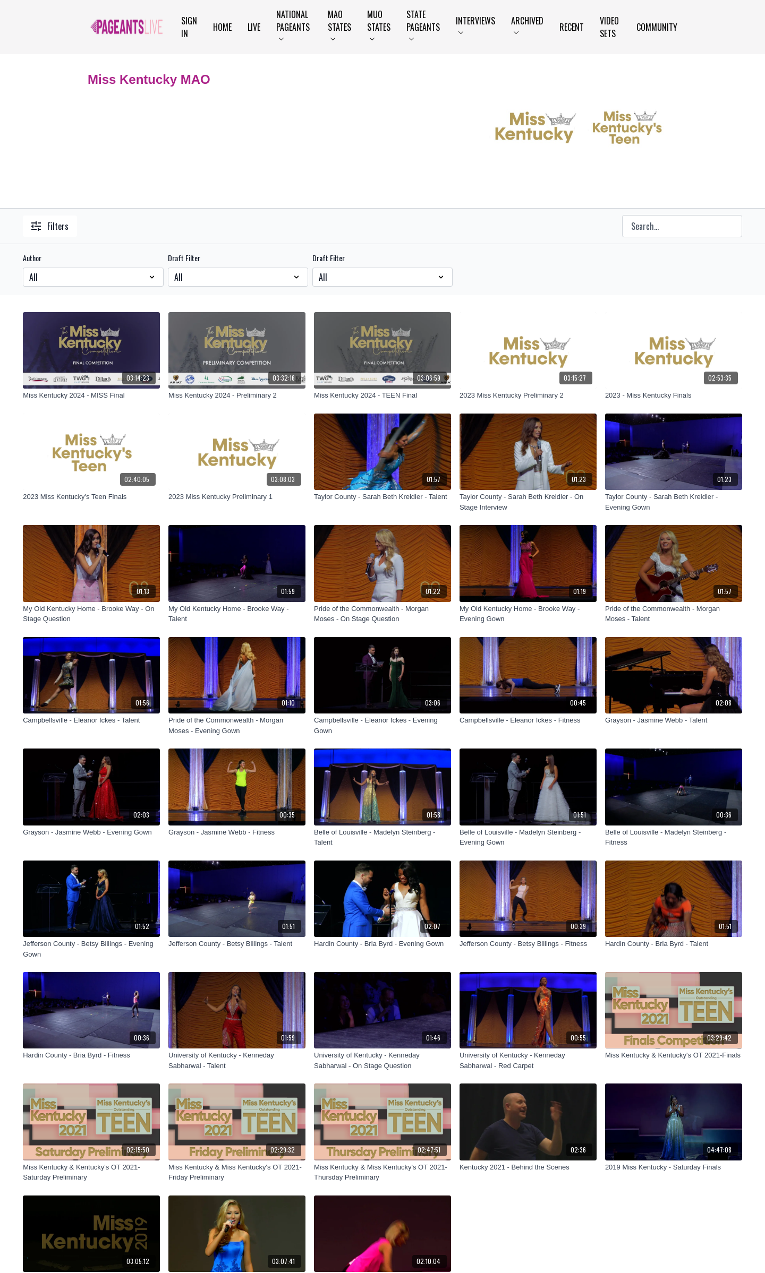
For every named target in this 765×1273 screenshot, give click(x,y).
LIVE (254, 27)
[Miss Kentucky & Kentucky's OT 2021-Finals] (673, 1055)
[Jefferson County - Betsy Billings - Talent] (236, 944)
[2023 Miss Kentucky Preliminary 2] (528, 395)
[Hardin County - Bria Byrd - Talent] (673, 944)
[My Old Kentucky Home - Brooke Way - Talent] (236, 614)
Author (32, 258)
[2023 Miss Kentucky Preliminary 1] (236, 497)
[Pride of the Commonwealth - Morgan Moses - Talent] (673, 614)
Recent (571, 27)
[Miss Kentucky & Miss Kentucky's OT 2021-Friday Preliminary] (236, 1172)
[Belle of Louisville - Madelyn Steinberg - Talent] (382, 837)
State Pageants (423, 24)
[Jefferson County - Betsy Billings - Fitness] (528, 944)
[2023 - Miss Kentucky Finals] (673, 395)
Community (656, 27)
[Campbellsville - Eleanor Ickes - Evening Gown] (382, 725)
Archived (527, 24)
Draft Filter (184, 258)
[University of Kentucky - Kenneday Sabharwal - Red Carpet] (528, 1060)
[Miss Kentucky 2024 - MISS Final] (91, 395)
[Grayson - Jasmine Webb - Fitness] (236, 832)
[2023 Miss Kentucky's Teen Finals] (91, 497)
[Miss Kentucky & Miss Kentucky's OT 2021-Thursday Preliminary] (382, 1172)
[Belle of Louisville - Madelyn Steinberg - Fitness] (673, 837)
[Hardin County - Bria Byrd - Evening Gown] (382, 944)
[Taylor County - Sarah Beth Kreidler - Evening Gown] (673, 502)
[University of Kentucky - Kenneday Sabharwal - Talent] (236, 1060)
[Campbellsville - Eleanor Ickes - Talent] (91, 720)
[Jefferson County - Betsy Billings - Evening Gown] (91, 949)
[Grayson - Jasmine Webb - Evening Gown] (91, 832)
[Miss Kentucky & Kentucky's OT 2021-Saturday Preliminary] (91, 1172)
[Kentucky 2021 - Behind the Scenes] (528, 1167)
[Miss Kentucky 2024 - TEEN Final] (382, 395)
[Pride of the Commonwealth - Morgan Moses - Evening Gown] (236, 725)
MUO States (378, 24)
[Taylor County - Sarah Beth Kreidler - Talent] (382, 497)
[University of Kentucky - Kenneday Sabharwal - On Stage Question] (382, 1060)
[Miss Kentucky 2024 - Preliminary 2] (236, 395)
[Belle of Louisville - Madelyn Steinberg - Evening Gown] (528, 837)
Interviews (475, 24)
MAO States (339, 24)
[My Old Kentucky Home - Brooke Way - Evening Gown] (528, 614)
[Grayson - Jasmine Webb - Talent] (673, 720)
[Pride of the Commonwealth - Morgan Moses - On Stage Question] (382, 614)
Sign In (189, 27)
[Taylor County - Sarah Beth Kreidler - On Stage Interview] (528, 502)
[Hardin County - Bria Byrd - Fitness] (91, 1055)
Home (222, 27)
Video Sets (609, 27)
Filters (50, 226)
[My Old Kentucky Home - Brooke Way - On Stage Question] (91, 614)
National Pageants (293, 24)
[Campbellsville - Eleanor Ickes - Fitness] (528, 720)
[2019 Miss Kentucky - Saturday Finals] (673, 1167)
